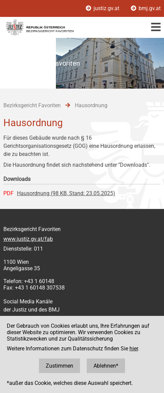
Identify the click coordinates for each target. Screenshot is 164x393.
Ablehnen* (106, 366)
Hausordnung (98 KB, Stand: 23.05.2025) (66, 193)
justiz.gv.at (103, 8)
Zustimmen (59, 366)
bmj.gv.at (146, 8)
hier (133, 348)
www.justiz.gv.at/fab (28, 239)
